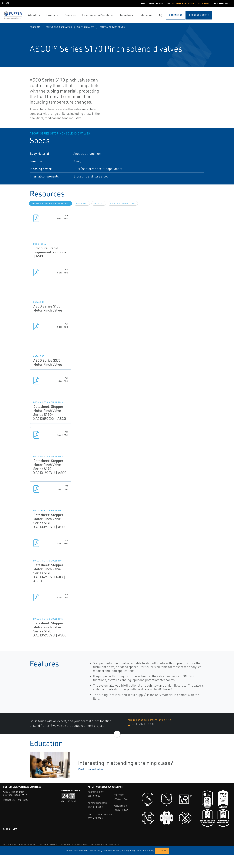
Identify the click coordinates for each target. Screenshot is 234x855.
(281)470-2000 (95, 818)
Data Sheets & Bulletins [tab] (122, 203)
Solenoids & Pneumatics (59, 27)
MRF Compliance (111, 844)
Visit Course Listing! (92, 769)
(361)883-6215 (95, 795)
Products (35, 27)
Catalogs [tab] (99, 203)
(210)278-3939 (121, 810)
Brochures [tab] (81, 203)
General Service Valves (112, 27)
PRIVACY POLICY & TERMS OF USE (19, 844)
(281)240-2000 (19, 799)
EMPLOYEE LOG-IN (92, 844)
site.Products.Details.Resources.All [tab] (50, 203)
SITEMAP (76, 844)
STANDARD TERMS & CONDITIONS (53, 844)
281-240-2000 (141, 724)
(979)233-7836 (121, 798)
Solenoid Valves (85, 27)
